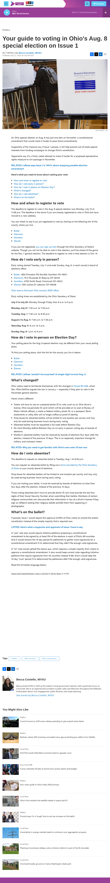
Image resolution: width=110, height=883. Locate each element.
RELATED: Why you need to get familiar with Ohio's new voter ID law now (49, 447)
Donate (100, 3)
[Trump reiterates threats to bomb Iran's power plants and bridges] (10, 769)
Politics (6, 30)
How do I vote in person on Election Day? (34, 187)
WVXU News (56, 574)
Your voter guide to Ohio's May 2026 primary (39, 784)
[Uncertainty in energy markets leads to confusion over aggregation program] (10, 832)
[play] (7, 12)
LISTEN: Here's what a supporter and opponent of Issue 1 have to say (47, 527)
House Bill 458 (81, 385)
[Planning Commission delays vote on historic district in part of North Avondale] (10, 848)
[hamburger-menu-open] (6, 3)
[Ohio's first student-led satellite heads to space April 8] (10, 801)
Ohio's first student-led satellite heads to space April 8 (43, 800)
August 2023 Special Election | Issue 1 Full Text (29, 574)
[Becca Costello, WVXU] (8, 683)
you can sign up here (46, 246)
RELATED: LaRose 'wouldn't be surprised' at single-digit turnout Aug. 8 (48, 374)
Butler (17, 230)
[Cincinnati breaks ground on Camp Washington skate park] (10, 864)
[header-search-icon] (87, 3)
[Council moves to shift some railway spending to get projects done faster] (10, 722)
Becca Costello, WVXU (30, 53)
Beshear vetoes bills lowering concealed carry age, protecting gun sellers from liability (57, 737)
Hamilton (18, 237)
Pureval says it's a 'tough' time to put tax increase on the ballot (47, 816)
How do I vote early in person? (29, 183)
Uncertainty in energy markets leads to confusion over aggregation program (53, 832)
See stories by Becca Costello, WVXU (35, 695)
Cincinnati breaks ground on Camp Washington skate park (45, 863)
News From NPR (26, 765)
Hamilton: (18, 281)
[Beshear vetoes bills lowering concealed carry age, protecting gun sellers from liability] (10, 737)
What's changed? (22, 190)
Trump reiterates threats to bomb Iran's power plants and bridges (48, 768)
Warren (18, 240)
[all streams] (106, 12)
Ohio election (30, 659)
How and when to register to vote (30, 180)
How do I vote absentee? (26, 193)
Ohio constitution (49, 659)
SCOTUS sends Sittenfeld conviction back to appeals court (45, 752)
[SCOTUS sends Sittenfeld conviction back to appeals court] (10, 753)
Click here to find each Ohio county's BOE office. (35, 290)
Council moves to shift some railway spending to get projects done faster (52, 721)
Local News (24, 749)
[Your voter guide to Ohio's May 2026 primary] (10, 785)
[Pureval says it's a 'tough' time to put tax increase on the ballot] (10, 817)
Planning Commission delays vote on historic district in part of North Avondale (54, 847)
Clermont (18, 234)
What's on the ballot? (24, 197)
